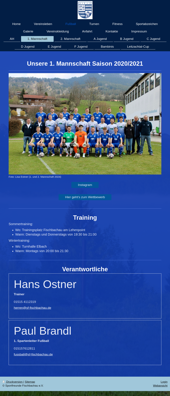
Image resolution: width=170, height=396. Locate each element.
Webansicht (160, 385)
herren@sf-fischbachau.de (32, 307)
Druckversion (12, 381)
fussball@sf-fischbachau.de (33, 354)
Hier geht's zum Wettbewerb (85, 197)
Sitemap (30, 381)
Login (164, 381)
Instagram (85, 185)
